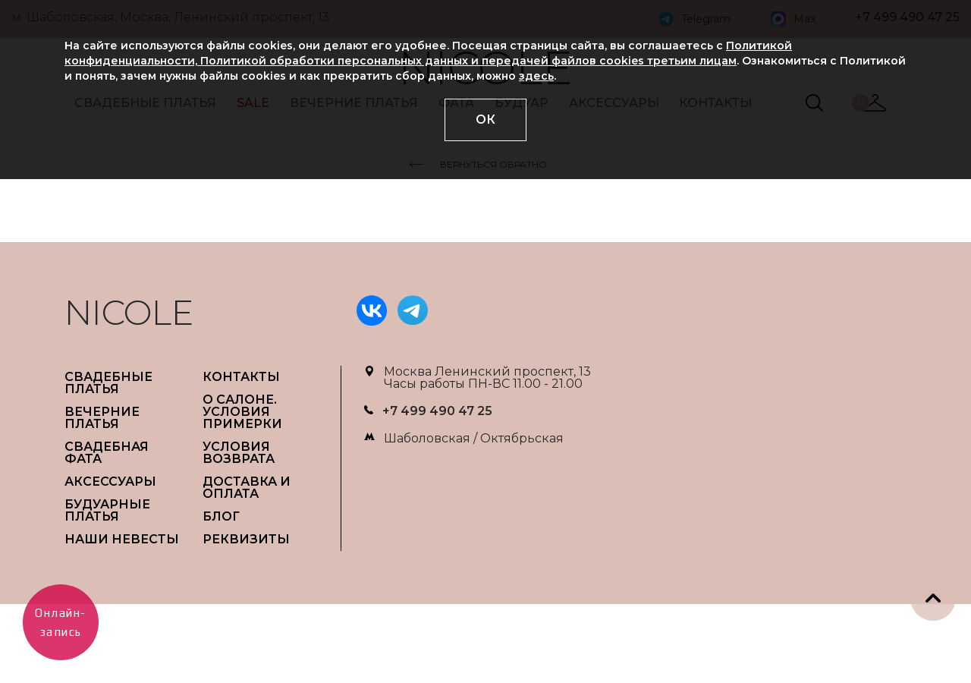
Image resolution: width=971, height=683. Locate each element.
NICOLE (128, 312)
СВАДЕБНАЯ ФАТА (106, 452)
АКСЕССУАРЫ (110, 481)
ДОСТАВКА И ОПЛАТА (247, 487)
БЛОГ (221, 516)
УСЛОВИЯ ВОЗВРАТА (239, 452)
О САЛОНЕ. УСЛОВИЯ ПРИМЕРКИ (242, 411)
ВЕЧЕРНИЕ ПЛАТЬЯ (102, 417)
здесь (536, 76)
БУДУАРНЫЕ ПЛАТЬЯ (107, 510)
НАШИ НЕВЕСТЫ (121, 539)
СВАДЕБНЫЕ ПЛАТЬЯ (108, 383)
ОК (485, 119)
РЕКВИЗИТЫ (246, 539)
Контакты (241, 377)
